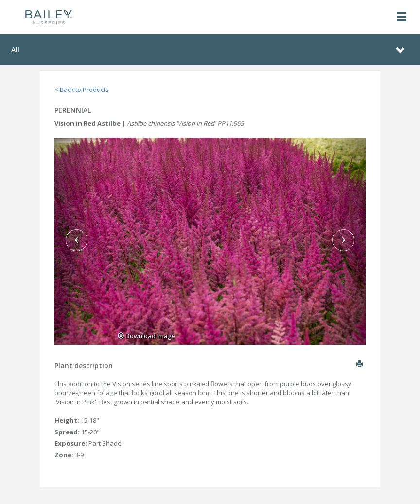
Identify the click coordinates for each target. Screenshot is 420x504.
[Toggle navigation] (401, 17)
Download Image (146, 335)
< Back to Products (81, 89)
